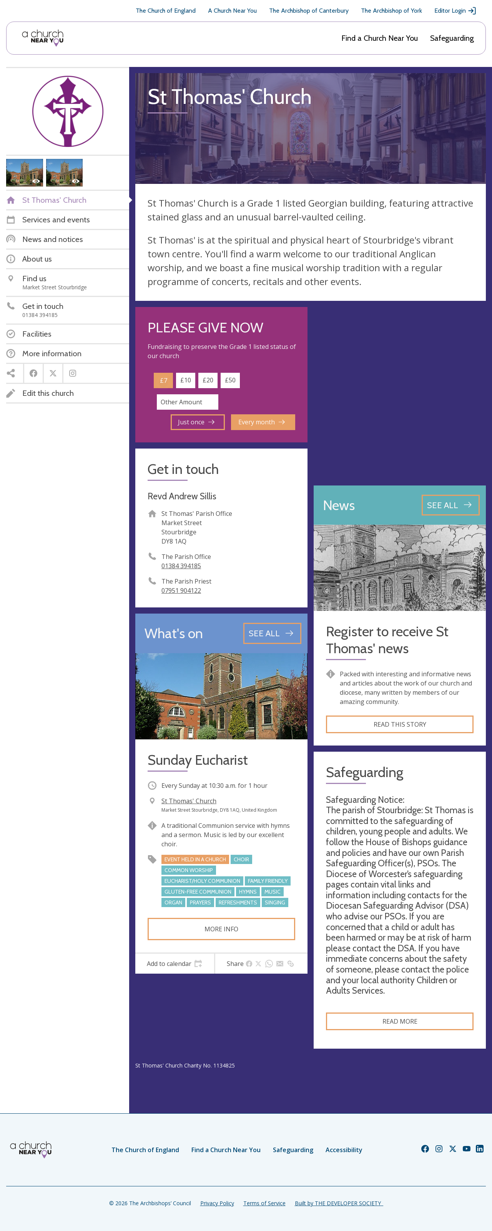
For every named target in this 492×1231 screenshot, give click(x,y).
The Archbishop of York (391, 10)
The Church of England (166, 10)
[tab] (174, 964)
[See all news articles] (451, 505)
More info (221, 929)
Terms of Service (264, 1203)
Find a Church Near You (379, 38)
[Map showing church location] (400, 393)
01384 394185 (181, 566)
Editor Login (455, 10)
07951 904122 (181, 590)
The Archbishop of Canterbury (309, 10)
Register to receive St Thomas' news (387, 639)
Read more (399, 1021)
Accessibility (344, 1150)
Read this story (400, 724)
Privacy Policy (217, 1203)
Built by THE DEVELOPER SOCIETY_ (339, 1203)
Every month (261, 422)
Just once (196, 422)
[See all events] (272, 633)
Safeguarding (452, 38)
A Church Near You (232, 10)
